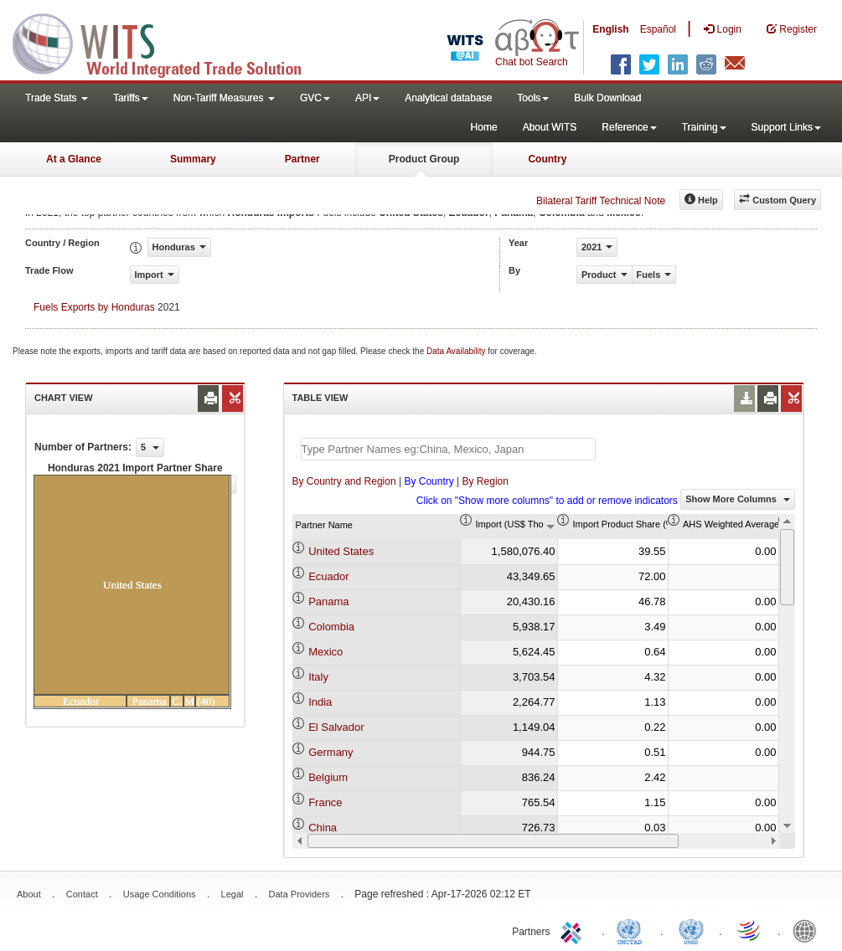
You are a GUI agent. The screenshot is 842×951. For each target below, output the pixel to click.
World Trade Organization (750, 930)
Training (704, 127)
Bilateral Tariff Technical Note (600, 201)
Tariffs (130, 98)
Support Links (786, 127)
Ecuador (328, 576)
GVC (315, 98)
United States (341, 551)
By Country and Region (344, 481)
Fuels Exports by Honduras (94, 307)
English (610, 29)
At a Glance (73, 159)
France (325, 802)
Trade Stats (56, 98)
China (322, 827)
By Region (485, 481)
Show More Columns (737, 499)
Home (484, 127)
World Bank (808, 930)
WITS (167, 42)
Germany (330, 752)
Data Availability (457, 351)
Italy (318, 677)
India (320, 702)
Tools (533, 98)
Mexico (325, 651)
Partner (302, 159)
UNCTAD (632, 930)
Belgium (328, 777)
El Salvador (336, 727)
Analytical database (448, 98)
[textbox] (448, 449)
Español (658, 29)
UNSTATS (691, 930)
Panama (328, 601)
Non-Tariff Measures (224, 98)
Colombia (331, 626)
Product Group (424, 159)
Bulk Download (607, 98)
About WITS (550, 127)
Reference (629, 127)
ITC (574, 930)
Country (547, 159)
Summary (193, 159)
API (367, 98)
